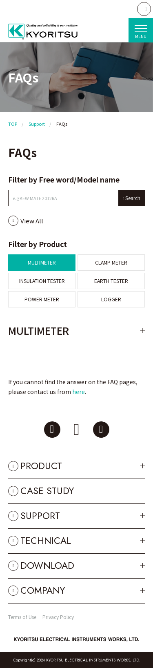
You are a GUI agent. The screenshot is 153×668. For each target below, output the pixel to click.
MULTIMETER (42, 262)
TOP (12, 123)
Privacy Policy (58, 616)
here (78, 391)
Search (132, 197)
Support (37, 123)
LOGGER (111, 299)
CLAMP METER (111, 262)
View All (31, 220)
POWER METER (41, 299)
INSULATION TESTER (42, 281)
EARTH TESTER (111, 281)
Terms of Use (22, 616)
